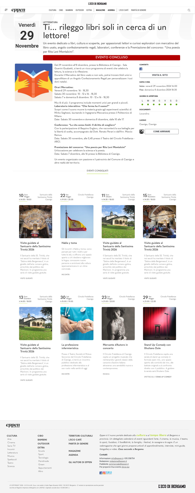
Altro (40, 471)
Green (41, 465)
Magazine (75, 451)
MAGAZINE (100, 10)
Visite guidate (26, 278)
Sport (40, 454)
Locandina (144, 114)
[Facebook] (140, 68)
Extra (41, 448)
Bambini (42, 440)
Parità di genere (78, 444)
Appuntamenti (45, 468)
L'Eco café (75, 440)
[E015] (109, 472)
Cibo (40, 436)
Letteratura (50, 22)
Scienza (11, 466)
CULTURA (52, 10)
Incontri (65, 275)
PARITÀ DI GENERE (138, 10)
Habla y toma (69, 243)
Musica (106, 374)
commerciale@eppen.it (119, 464)
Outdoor (43, 444)
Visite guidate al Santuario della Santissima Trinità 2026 (35, 246)
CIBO (61, 10)
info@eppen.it (117, 458)
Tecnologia (43, 458)
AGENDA (111, 10)
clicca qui (125, 467)
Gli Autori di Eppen (80, 462)
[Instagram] (104, 472)
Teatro (10, 463)
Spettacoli (149, 377)
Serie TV (11, 446)
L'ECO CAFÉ (123, 10)
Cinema (11, 443)
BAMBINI (69, 10)
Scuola (41, 451)
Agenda (73, 455)
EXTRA (89, 10)
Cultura (12, 436)
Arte (9, 439)
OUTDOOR (80, 10)
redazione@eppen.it (118, 461)
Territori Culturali (81, 436)
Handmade (43, 461)
